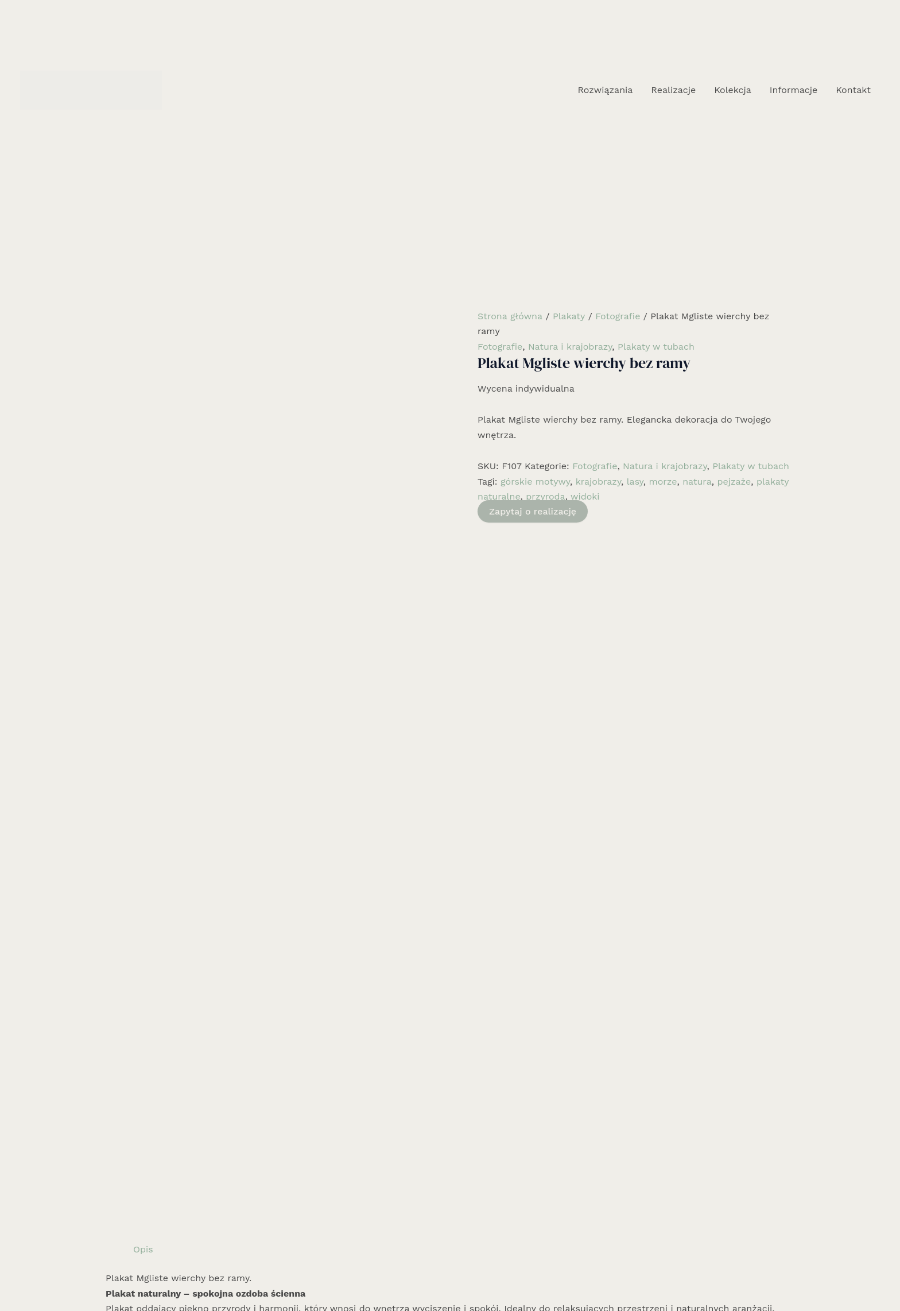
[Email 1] (467, 1275)
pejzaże (734, 481)
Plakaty (569, 316)
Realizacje (673, 89)
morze (663, 481)
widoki (585, 496)
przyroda (545, 496)
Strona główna (510, 316)
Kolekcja (732, 89)
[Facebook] (433, 1275)
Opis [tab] (143, 526)
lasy (635, 481)
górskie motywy (535, 481)
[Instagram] (450, 1275)
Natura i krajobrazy (570, 346)
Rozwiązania (605, 89)
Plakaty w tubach (656, 346)
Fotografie (617, 316)
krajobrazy (598, 481)
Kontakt (853, 89)
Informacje (793, 89)
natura (697, 481)
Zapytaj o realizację (532, 511)
